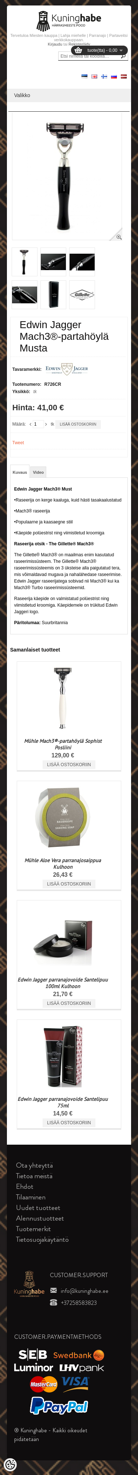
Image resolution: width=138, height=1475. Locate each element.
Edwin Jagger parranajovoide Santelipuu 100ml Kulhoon (62, 983)
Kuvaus (20, 472)
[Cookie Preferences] (10, 1464)
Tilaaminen (31, 1197)
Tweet (18, 442)
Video (38, 472)
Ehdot (24, 1186)
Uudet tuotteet (38, 1207)
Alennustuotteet (40, 1218)
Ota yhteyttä (34, 1165)
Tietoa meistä (34, 1176)
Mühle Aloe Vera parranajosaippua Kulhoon (62, 863)
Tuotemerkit (33, 1229)
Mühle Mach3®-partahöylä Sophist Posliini (63, 744)
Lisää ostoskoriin (78, 424)
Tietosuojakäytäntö (42, 1239)
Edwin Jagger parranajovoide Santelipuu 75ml (62, 1102)
